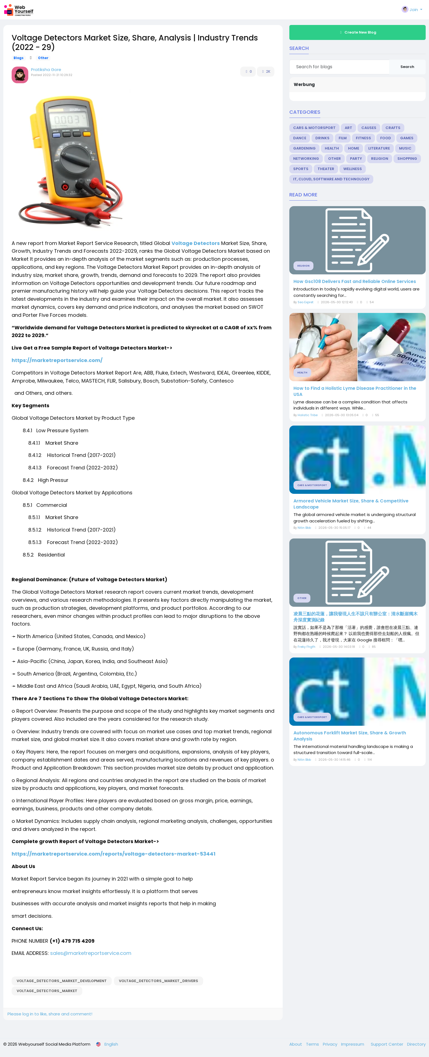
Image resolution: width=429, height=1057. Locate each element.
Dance (299, 138)
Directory (416, 1044)
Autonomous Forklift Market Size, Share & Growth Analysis (349, 736)
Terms (313, 1044)
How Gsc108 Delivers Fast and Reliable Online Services (354, 282)
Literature (379, 148)
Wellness (352, 168)
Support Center (387, 1044)
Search (407, 66)
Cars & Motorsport (314, 127)
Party (356, 158)
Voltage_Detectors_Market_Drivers (158, 980)
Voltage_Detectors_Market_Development (62, 980)
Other (43, 58)
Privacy (330, 1044)
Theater (326, 168)
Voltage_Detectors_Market (47, 990)
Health (332, 148)
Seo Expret (305, 302)
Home (353, 148)
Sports (300, 168)
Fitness (363, 138)
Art (348, 127)
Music (405, 148)
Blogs (19, 58)
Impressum (353, 1044)
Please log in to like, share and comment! (49, 1014)
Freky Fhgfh (306, 646)
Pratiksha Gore (46, 69)
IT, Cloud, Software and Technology (331, 179)
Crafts (392, 127)
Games (406, 138)
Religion (379, 158)
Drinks (322, 138)
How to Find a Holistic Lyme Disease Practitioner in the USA (354, 391)
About (296, 1044)
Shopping (407, 158)
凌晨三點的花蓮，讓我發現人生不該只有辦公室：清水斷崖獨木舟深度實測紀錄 (355, 617)
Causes (368, 127)
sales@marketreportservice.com (90, 953)
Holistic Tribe (308, 415)
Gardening (304, 148)
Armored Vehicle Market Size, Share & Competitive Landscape (350, 504)
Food (385, 138)
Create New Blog (357, 32)
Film (343, 138)
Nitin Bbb (304, 527)
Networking (306, 158)
